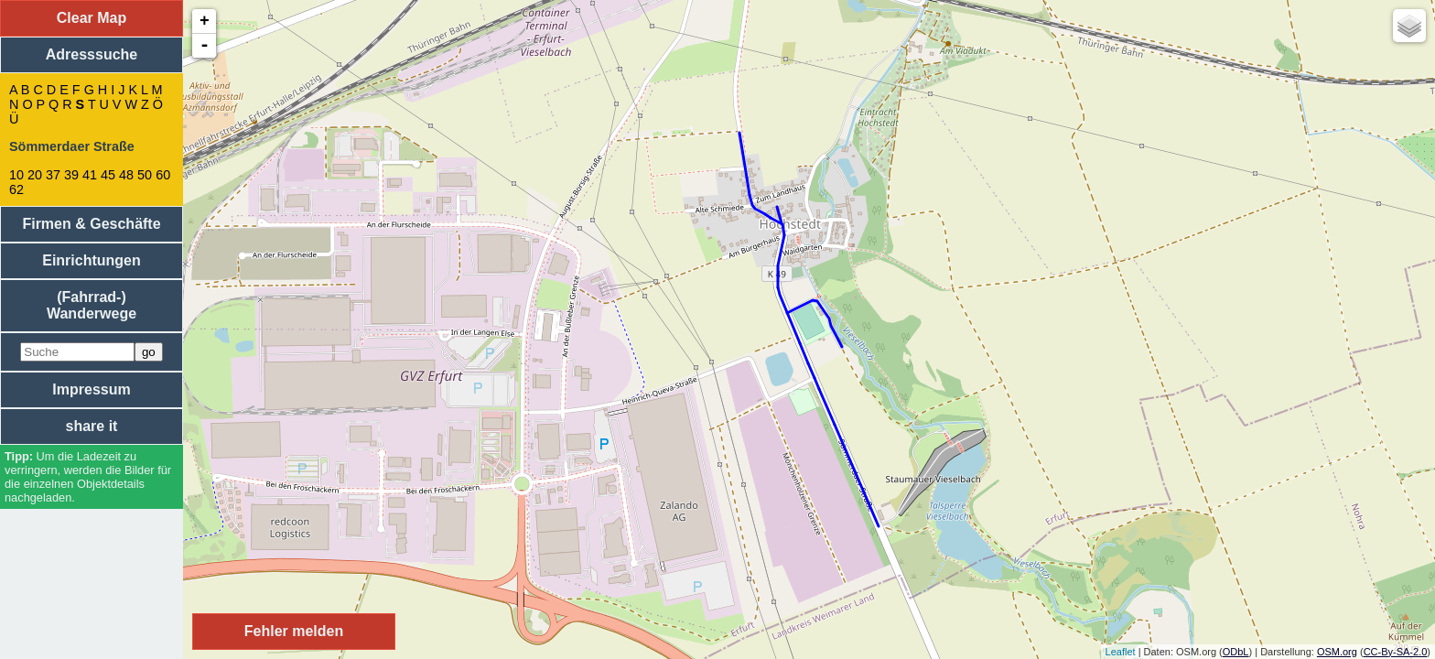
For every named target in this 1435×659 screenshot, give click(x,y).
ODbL (1236, 651)
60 (163, 174)
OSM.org (1337, 651)
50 (144, 174)
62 (16, 189)
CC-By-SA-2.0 (1396, 651)
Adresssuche (92, 54)
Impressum (91, 389)
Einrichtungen (91, 260)
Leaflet (1121, 651)
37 (53, 174)
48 (126, 174)
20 (34, 174)
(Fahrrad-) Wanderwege (91, 305)
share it (92, 426)
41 (89, 174)
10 (16, 174)
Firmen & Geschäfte (91, 224)
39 (71, 174)
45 (108, 174)
